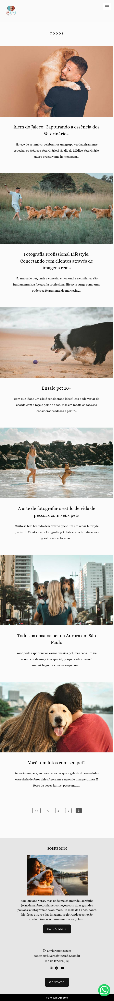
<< (36, 810)
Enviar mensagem (59, 950)
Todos (57, 33)
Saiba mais (57, 928)
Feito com (57, 997)
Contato (57, 982)
